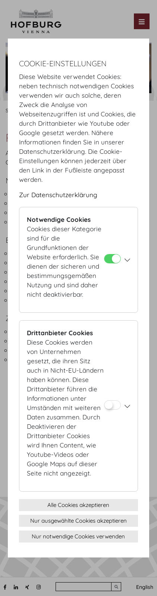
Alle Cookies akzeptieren (78, 504)
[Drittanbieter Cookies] (112, 405)
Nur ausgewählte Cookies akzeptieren (78, 520)
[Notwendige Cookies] (112, 258)
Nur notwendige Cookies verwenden (78, 536)
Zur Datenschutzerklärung (58, 195)
